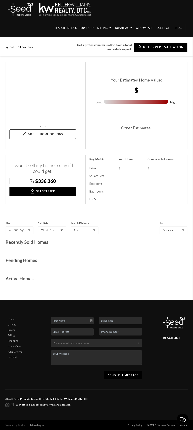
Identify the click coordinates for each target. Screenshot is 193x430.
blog (178, 27)
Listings (12, 324)
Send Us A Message (123, 375)
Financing (13, 340)
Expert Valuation (160, 47)
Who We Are (144, 27)
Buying (87, 27)
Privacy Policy (134, 425)
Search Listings (66, 27)
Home (11, 319)
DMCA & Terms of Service (161, 425)
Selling (104, 27)
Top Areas (123, 27)
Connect (163, 27)
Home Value (14, 346)
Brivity (21, 425)
